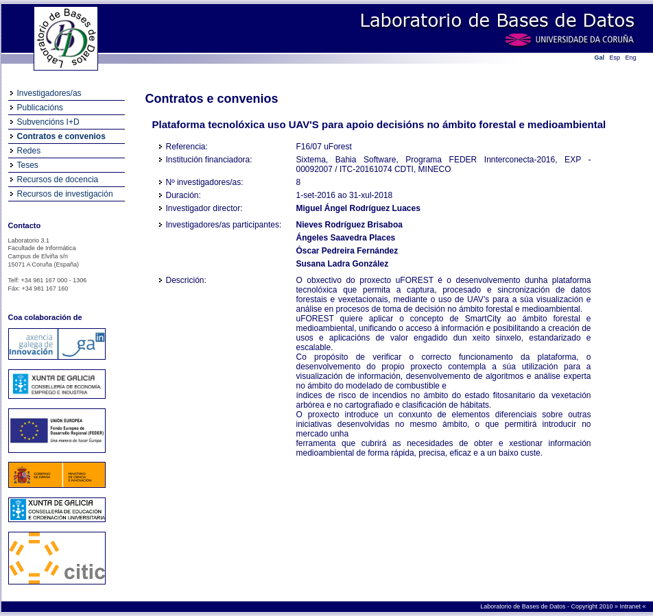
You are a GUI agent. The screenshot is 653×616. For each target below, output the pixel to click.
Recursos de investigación (65, 194)
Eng (631, 57)
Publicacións (40, 107)
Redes (29, 151)
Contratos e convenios (61, 136)
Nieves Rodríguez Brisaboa (349, 225)
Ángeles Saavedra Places (346, 238)
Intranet (630, 606)
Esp (615, 57)
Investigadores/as (49, 93)
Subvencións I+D (48, 122)
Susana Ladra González (342, 264)
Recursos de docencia (58, 179)
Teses (27, 165)
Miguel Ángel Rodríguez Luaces (358, 208)
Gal (600, 57)
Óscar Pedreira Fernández (347, 251)
